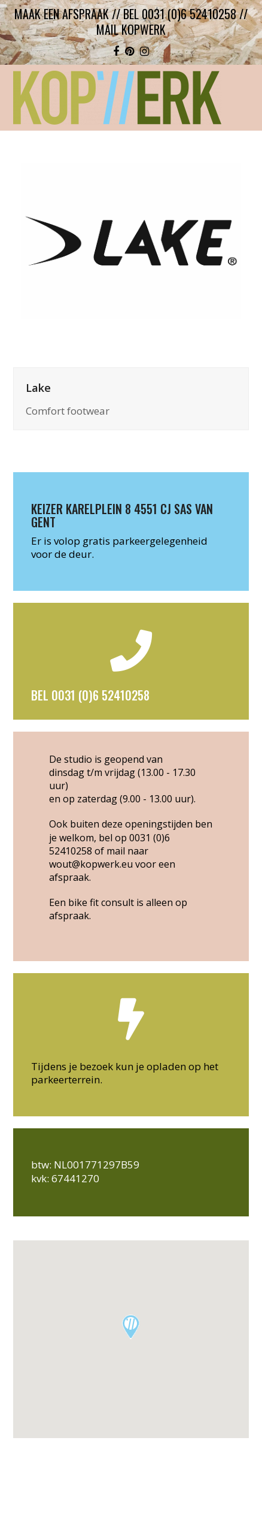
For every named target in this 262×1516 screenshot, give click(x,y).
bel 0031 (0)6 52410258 (179, 14)
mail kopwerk (131, 29)
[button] (130, 1327)
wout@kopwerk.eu (91, 864)
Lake (38, 387)
